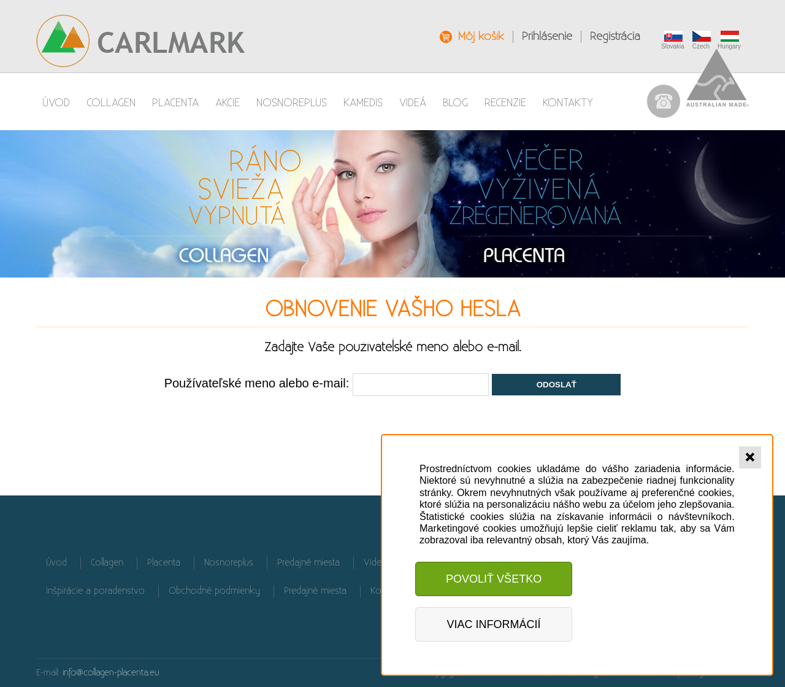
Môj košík (481, 36)
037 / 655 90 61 (663, 101)
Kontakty (568, 102)
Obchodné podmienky (214, 591)
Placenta (175, 102)
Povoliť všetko (494, 579)
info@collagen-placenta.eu (111, 672)
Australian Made (717, 78)
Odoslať (556, 384)
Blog (455, 102)
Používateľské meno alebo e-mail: (257, 383)
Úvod (56, 102)
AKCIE (227, 102)
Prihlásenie (547, 36)
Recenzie (505, 102)
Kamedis (363, 102)
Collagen (111, 102)
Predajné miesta (308, 562)
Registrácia (615, 36)
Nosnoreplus (291, 102)
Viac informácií (494, 624)
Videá (412, 102)
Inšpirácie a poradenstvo (95, 591)
